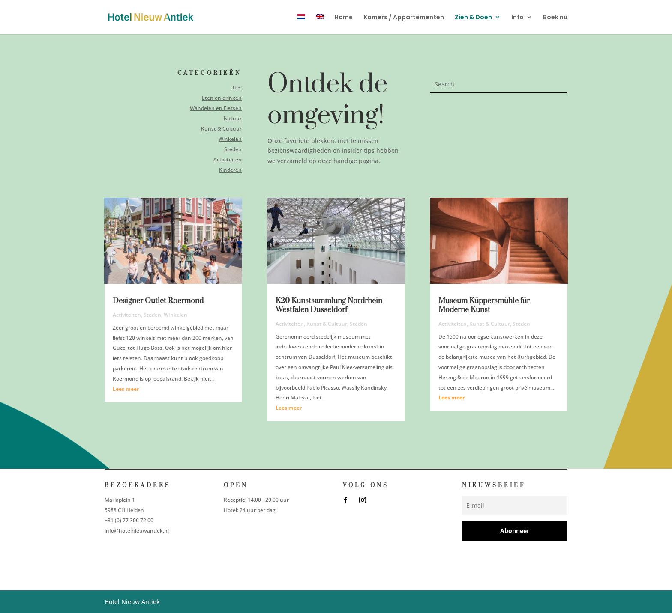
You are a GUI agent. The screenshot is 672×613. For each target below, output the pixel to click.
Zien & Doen (473, 17)
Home (343, 17)
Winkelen (229, 138)
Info (517, 17)
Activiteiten (227, 159)
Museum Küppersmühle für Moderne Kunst (484, 305)
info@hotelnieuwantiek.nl (137, 530)
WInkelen (175, 314)
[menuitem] (301, 24)
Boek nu (555, 17)
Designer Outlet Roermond (158, 301)
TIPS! (235, 88)
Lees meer (126, 389)
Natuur (232, 118)
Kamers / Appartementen (403, 17)
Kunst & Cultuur (221, 128)
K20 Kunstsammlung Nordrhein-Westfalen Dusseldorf (330, 305)
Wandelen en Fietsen (215, 108)
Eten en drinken (221, 97)
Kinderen (230, 169)
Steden (232, 148)
